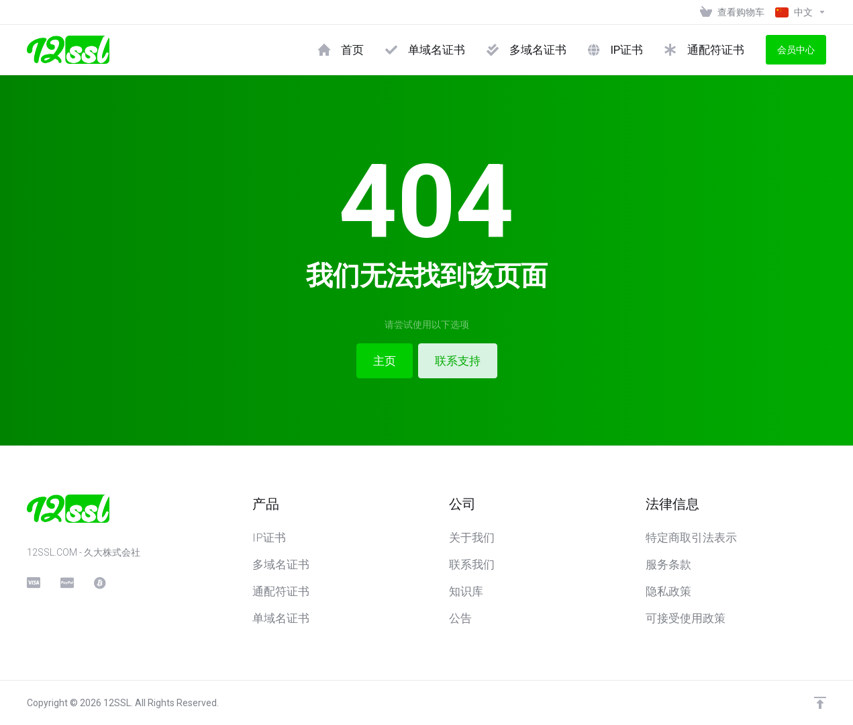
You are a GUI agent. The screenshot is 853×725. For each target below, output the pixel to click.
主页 (384, 361)
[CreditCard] (33, 582)
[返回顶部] (820, 702)
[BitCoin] (100, 582)
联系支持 (458, 361)
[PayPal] (66, 582)
